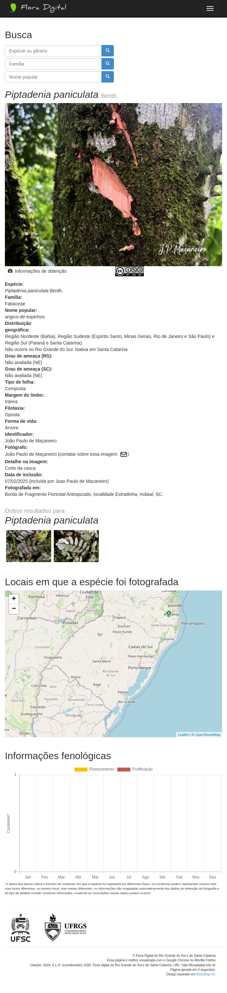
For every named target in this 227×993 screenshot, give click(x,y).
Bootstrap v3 (205, 974)
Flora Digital (37, 8)
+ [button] (14, 599)
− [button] (14, 609)
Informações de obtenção (37, 271)
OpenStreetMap (207, 735)
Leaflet (183, 735)
